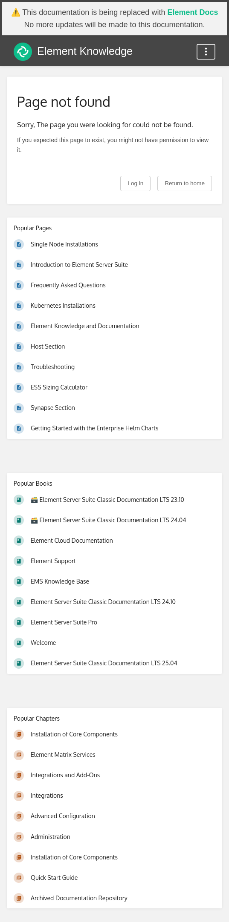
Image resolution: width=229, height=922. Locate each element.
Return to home (185, 183)
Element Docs (192, 12)
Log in (135, 183)
